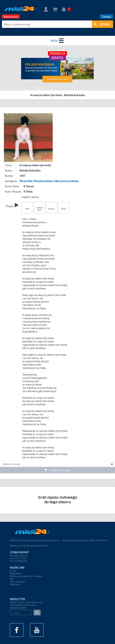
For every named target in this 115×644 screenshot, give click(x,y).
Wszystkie (26, 181)
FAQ (12, 578)
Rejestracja (11, 16)
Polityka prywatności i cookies (26, 576)
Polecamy (15, 584)
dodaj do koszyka (57, 470)
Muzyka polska (43, 181)
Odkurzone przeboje (65, 181)
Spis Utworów (17, 581)
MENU (58, 41)
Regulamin (16, 573)
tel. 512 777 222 (18, 558)
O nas (13, 570)
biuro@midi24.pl (19, 555)
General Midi (39, 208)
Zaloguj (106, 16)
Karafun (51, 209)
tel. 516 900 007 (19, 560)
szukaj (102, 24)
